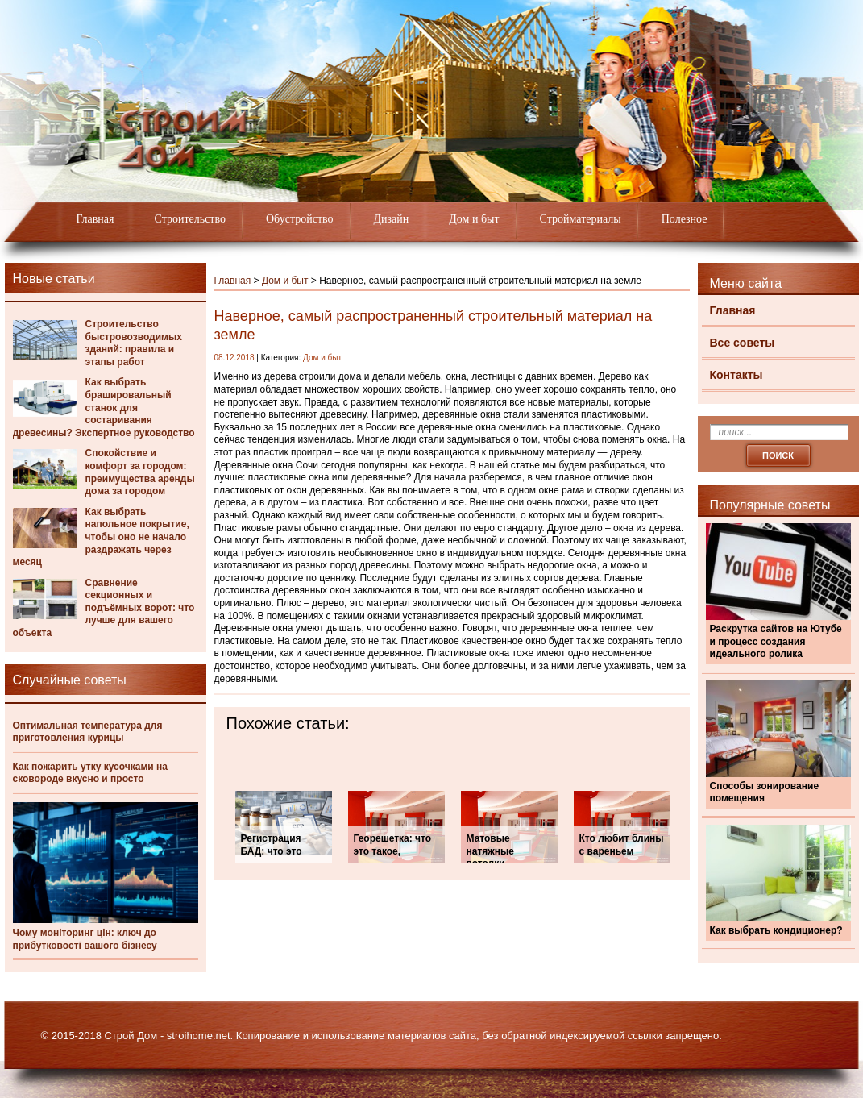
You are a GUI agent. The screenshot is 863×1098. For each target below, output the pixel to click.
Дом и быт (474, 219)
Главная (95, 219)
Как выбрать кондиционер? (776, 930)
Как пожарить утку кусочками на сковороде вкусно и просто (90, 773)
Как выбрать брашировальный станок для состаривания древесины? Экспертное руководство (104, 407)
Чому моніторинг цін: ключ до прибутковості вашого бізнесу (85, 939)
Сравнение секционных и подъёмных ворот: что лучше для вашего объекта (104, 607)
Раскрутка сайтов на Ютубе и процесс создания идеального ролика (776, 641)
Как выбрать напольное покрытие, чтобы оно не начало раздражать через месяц (101, 537)
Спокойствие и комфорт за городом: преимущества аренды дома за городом (140, 472)
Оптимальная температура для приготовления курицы (88, 732)
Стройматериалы (580, 219)
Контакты (736, 374)
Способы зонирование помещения (764, 792)
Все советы (742, 342)
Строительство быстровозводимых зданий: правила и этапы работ (133, 343)
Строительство (190, 219)
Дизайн (391, 219)
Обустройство (300, 219)
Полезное (684, 219)
